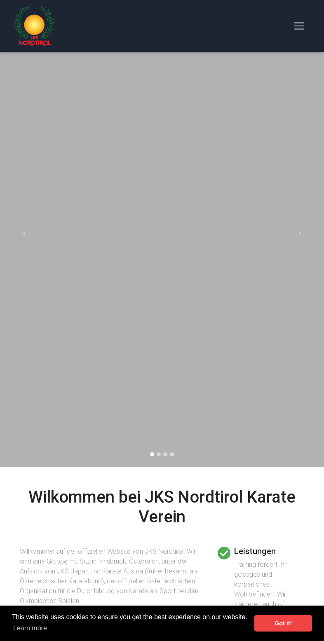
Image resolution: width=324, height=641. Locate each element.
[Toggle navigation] (299, 27)
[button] (24, 233)
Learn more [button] (30, 628)
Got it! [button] (283, 623)
